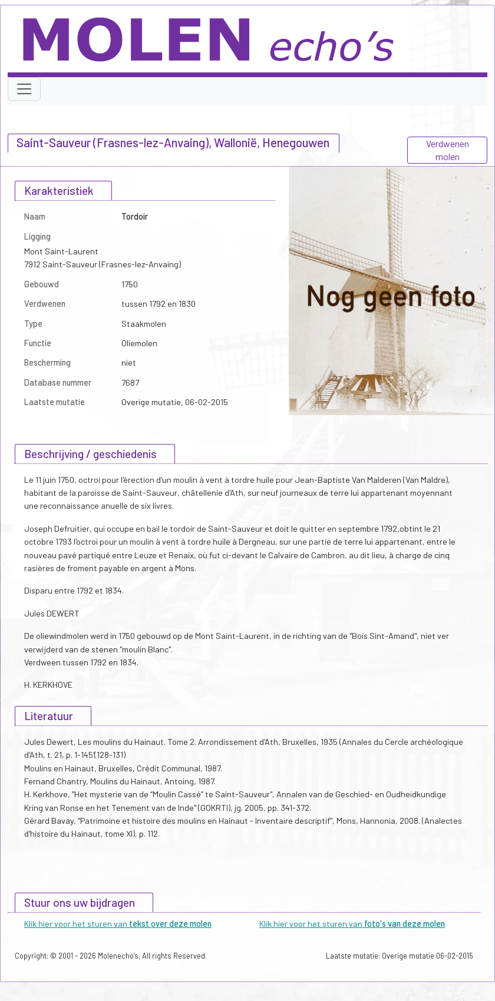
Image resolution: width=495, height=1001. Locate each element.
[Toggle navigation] (24, 89)
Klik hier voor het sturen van (118, 924)
